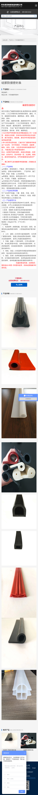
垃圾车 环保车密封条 (9, 750)
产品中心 (11, 40)
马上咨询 (19, 285)
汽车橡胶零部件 (19, 40)
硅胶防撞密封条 (28, 750)
